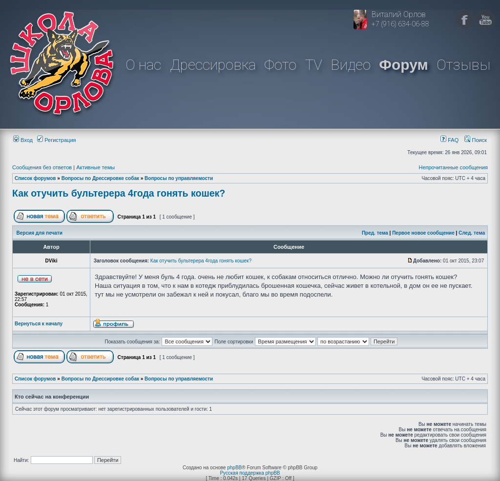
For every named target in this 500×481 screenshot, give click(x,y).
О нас (143, 64)
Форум (403, 65)
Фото (280, 64)
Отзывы (463, 64)
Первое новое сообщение (423, 233)
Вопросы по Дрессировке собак (100, 178)
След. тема (471, 233)
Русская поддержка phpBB (250, 473)
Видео (351, 64)
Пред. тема (375, 233)
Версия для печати (39, 233)
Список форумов (35, 178)
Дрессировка (213, 64)
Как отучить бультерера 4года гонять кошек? (118, 193)
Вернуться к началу (38, 323)
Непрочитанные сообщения (453, 167)
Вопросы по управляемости (179, 178)
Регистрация (56, 140)
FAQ (449, 140)
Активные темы (95, 167)
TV (313, 64)
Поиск (475, 140)
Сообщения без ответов (42, 167)
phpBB (234, 467)
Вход (23, 140)
